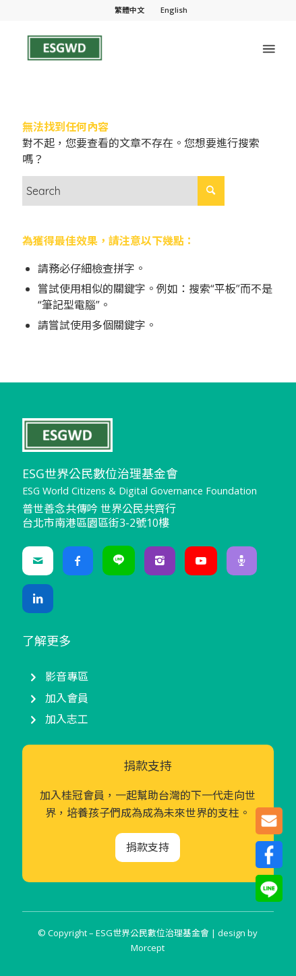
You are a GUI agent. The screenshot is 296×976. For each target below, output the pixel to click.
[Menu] (268, 48)
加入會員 (66, 698)
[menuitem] (130, 10)
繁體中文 (129, 10)
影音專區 (66, 676)
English (173, 10)
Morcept (148, 948)
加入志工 (66, 719)
